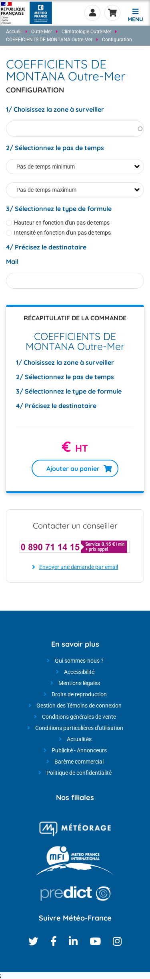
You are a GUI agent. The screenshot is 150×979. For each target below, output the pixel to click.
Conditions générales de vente (79, 717)
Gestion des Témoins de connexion (79, 705)
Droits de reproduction (79, 694)
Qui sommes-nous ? (79, 660)
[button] (135, 14)
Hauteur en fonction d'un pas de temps (62, 223)
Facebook (53, 941)
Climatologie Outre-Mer (86, 31)
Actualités (79, 739)
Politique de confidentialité (79, 773)
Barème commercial (79, 761)
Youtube (95, 941)
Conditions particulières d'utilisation (79, 728)
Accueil (14, 31)
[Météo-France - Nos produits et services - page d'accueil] (13, 13)
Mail (12, 261)
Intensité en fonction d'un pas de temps (62, 233)
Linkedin (73, 941)
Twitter (33, 941)
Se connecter (92, 13)
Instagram (117, 941)
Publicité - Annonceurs (79, 750)
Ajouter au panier (73, 468)
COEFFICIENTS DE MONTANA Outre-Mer (49, 39)
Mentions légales (79, 683)
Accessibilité (79, 672)
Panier (112, 13)
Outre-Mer (41, 31)
